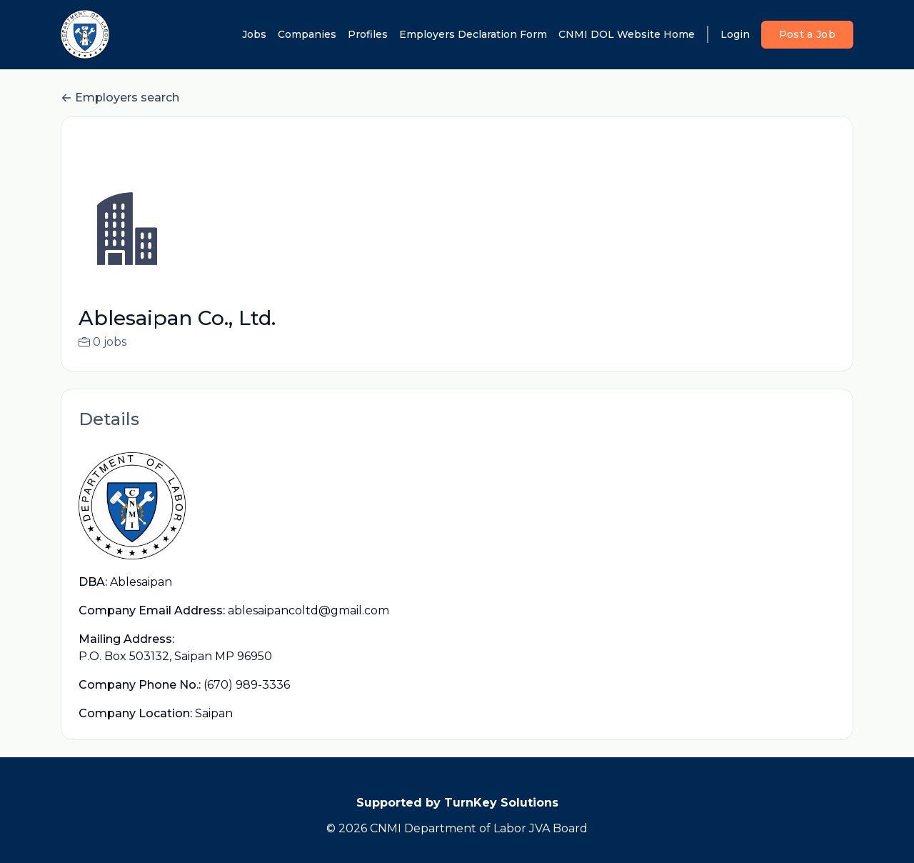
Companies (307, 34)
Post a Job (807, 34)
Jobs (254, 34)
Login (735, 34)
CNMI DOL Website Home (626, 34)
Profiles (368, 34)
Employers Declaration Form (473, 34)
